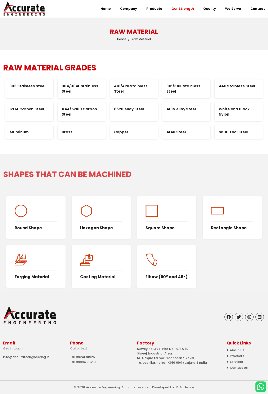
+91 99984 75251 (83, 362)
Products (154, 8)
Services (236, 362)
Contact (257, 8)
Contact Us (239, 368)
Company (128, 8)
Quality (209, 8)
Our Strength (182, 8)
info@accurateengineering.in (26, 357)
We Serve (233, 8)
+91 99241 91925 (82, 357)
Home (106, 8)
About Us (237, 350)
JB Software (184, 387)
